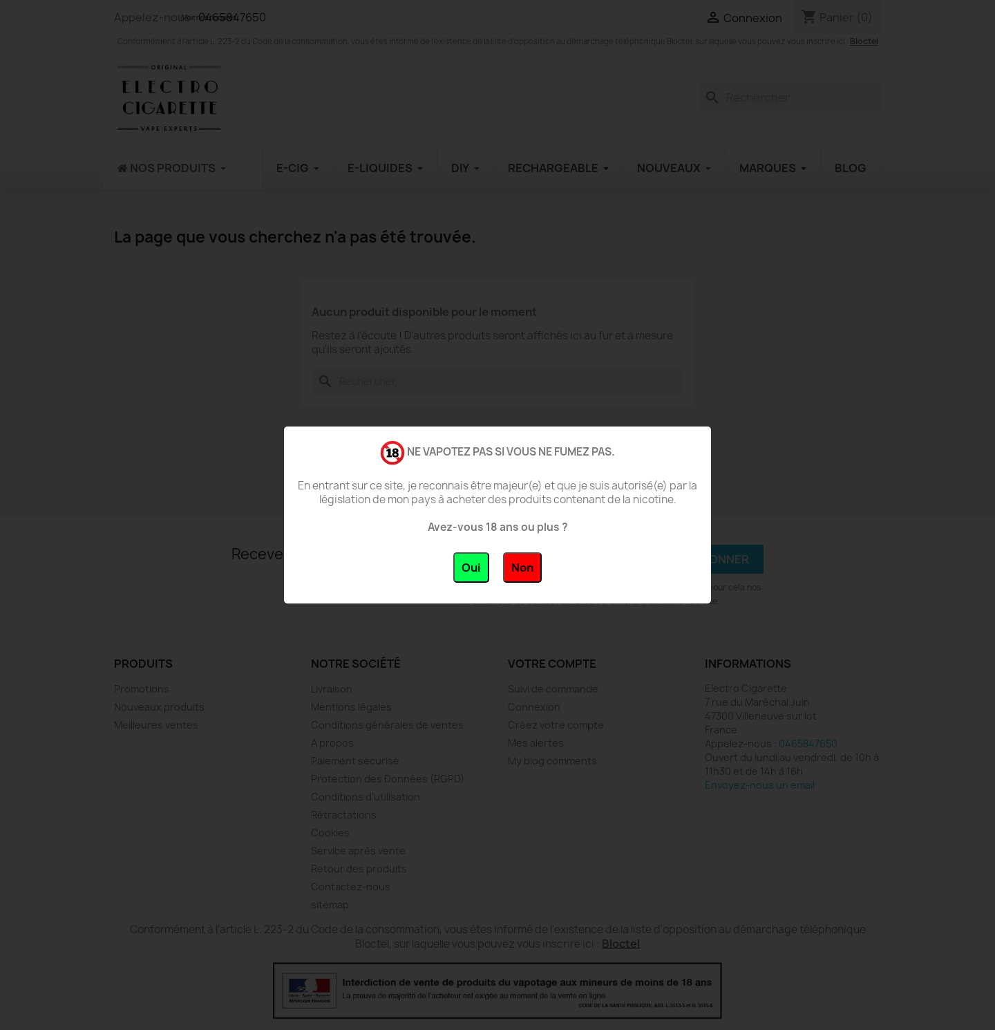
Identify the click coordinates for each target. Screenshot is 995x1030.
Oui (471, 567)
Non (522, 567)
